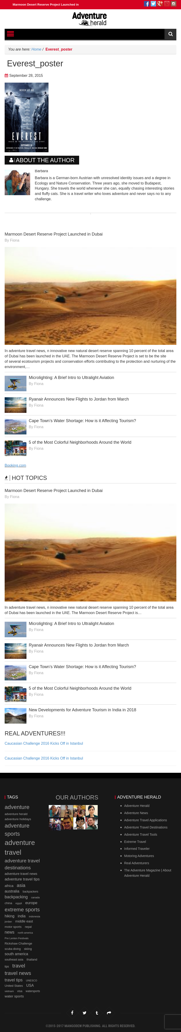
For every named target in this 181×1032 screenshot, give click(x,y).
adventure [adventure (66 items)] (17, 807)
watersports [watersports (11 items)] (33, 991)
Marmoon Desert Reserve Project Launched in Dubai (51, 4)
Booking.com (15, 465)
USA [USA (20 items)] (30, 985)
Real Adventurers (136, 863)
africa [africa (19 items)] (9, 886)
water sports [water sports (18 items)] (14, 996)
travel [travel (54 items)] (18, 966)
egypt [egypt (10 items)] (19, 903)
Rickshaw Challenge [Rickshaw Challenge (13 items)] (18, 943)
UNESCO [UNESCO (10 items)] (31, 980)
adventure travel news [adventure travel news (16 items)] (21, 874)
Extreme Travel (135, 842)
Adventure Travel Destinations (146, 827)
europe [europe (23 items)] (31, 903)
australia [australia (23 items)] (12, 891)
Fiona (14, 240)
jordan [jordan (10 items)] (8, 921)
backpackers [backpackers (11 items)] (30, 891)
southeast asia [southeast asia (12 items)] (14, 959)
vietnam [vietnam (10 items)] (9, 991)
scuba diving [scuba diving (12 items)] (13, 949)
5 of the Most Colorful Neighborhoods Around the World (80, 442)
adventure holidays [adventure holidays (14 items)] (18, 819)
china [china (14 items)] (8, 903)
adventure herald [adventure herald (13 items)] (16, 814)
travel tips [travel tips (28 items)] (14, 980)
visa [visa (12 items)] (19, 991)
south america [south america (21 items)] (16, 954)
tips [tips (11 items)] (7, 966)
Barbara (41, 171)
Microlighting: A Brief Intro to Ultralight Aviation (71, 377)
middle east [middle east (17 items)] (24, 921)
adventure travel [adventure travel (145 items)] (20, 847)
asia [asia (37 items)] (21, 885)
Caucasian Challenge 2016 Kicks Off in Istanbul (44, 743)
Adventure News (136, 813)
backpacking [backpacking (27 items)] (16, 897)
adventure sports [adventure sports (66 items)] (17, 829)
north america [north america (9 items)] (25, 932)
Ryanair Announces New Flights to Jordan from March (79, 399)
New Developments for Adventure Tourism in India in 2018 (82, 710)
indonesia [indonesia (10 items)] (34, 916)
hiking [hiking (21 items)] (9, 916)
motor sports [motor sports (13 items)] (13, 926)
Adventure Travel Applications (145, 820)
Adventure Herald (136, 806)
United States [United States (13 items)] (14, 985)
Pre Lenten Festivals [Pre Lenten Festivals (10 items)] (17, 938)
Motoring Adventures (139, 856)
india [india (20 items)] (22, 916)
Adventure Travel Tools (140, 834)
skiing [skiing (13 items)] (28, 949)
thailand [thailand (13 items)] (32, 959)
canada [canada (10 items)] (35, 897)
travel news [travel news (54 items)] (18, 973)
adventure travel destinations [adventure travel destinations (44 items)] (22, 864)
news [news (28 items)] (9, 932)
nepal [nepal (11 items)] (28, 926)
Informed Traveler (137, 849)
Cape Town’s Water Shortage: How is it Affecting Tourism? (82, 420)
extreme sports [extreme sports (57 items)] (22, 909)
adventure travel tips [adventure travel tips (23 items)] (22, 879)
